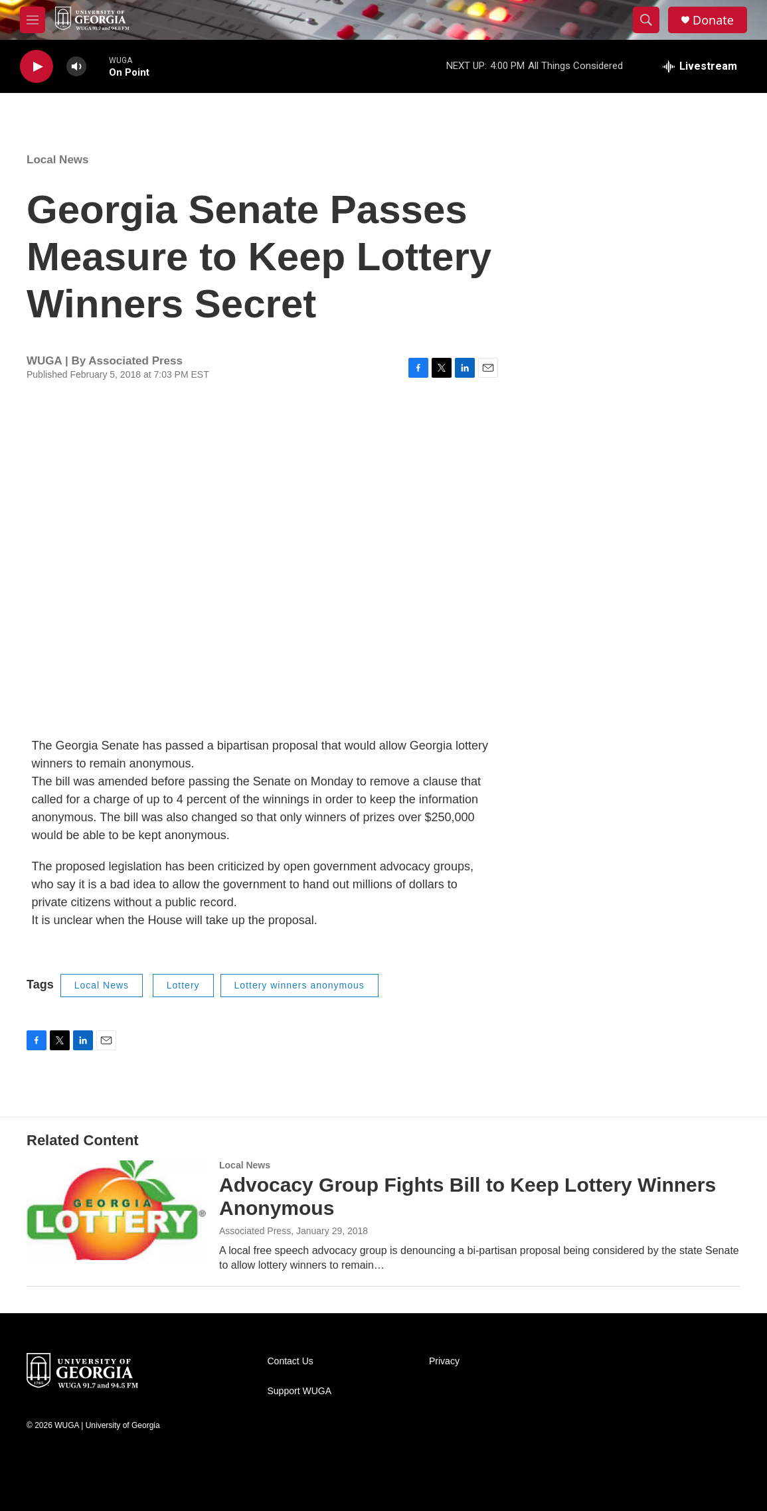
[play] (36, 66)
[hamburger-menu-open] (32, 20)
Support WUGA (299, 1391)
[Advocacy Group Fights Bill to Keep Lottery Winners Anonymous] (116, 1210)
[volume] (76, 67)
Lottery (183, 985)
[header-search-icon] (646, 20)
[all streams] (700, 66)
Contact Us (290, 1361)
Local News (58, 159)
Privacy (444, 1361)
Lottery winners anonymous (299, 985)
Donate (713, 20)
